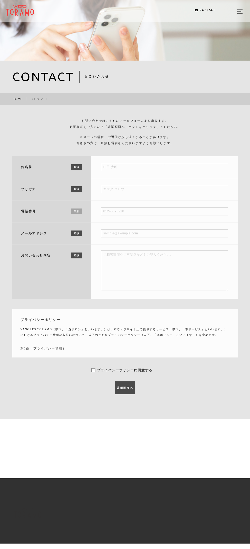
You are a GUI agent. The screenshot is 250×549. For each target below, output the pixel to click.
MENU (136, 516)
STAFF (170, 516)
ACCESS (204, 516)
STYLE (153, 516)
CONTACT (226, 516)
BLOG (187, 516)
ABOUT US (116, 516)
